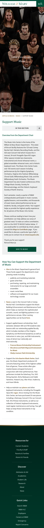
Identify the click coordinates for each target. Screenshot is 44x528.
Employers (22, 513)
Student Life (22, 480)
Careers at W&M (22, 517)
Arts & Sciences (8, 116)
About (22, 487)
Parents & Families (22, 454)
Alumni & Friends (22, 457)
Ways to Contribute (20, 229)
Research (22, 483)
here (28, 318)
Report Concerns (22, 525)
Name (8, 302)
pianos (24, 387)
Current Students (22, 446)
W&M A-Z (22, 510)
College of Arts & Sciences (22, 57)
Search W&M (22, 506)
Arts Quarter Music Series (25, 358)
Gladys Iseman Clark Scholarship (22, 353)
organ (16, 393)
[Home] (14, 4)
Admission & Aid (22, 472)
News (22, 491)
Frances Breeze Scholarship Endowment (25, 345)
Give (8, 269)
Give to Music (22, 249)
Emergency (22, 521)
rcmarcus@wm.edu (32, 235)
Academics (22, 476)
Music (22, 61)
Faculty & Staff (22, 450)
